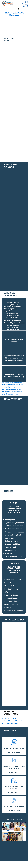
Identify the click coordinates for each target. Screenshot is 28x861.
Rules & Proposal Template (13, 721)
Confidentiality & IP (11, 723)
